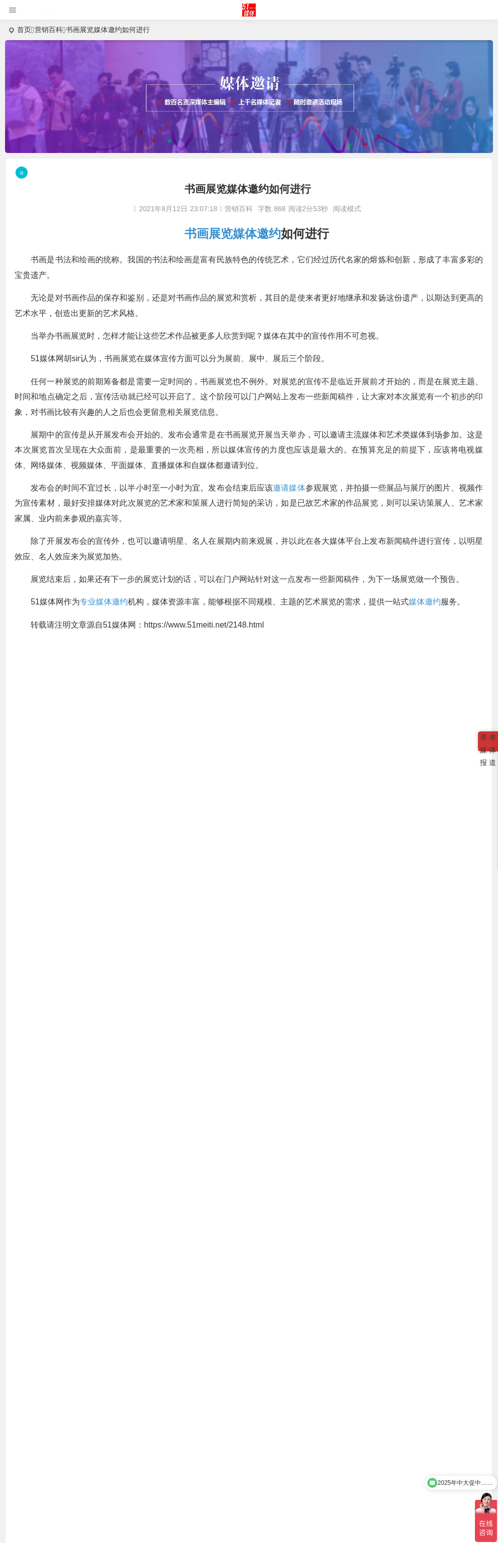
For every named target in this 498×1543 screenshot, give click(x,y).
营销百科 (49, 30)
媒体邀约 (426, 601)
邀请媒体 (289, 488)
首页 (24, 30)
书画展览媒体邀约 (233, 233)
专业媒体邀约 (105, 601)
